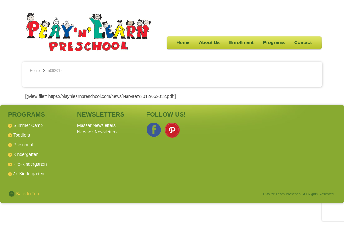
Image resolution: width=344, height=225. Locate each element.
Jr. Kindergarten (28, 173)
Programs (274, 42)
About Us (209, 42)
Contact (303, 42)
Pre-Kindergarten (30, 164)
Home (183, 42)
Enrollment (241, 42)
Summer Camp (28, 125)
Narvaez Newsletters (97, 131)
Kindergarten (25, 154)
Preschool (23, 144)
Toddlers (21, 135)
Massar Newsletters (96, 125)
